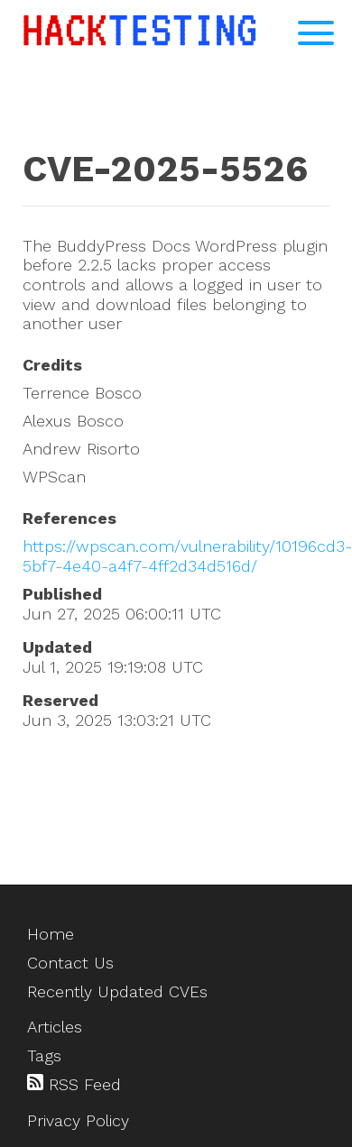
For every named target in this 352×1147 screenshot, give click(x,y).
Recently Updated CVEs (117, 991)
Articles (54, 1026)
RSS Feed (74, 1084)
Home (50, 933)
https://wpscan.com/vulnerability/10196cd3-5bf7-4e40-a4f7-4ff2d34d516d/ (187, 556)
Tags (44, 1055)
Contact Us (70, 962)
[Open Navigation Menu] (316, 33)
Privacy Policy (78, 1120)
